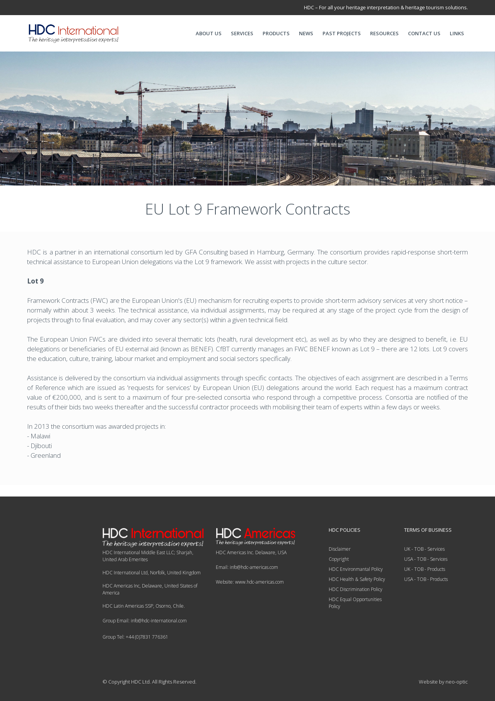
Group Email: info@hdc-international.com (144, 620)
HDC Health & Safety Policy (357, 579)
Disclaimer (340, 549)
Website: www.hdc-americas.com (250, 582)
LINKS (457, 33)
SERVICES (242, 33)
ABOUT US (209, 33)
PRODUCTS (276, 33)
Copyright (339, 559)
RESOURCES (384, 33)
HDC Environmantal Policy (356, 569)
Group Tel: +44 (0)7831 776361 (135, 637)
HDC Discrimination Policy (355, 589)
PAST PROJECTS (342, 33)
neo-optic (457, 681)
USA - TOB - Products (426, 579)
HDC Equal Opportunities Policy (355, 603)
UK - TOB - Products (424, 569)
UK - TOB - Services (424, 549)
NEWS (306, 33)
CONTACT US (424, 33)
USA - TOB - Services (425, 559)
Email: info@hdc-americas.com (247, 567)
